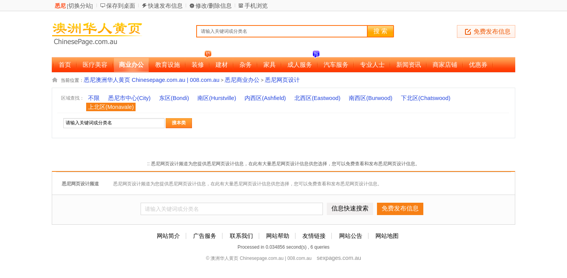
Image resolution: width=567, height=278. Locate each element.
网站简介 (168, 236)
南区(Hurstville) (216, 98)
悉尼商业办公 (242, 80)
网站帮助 (277, 236)
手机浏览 (256, 6)
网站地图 (387, 236)
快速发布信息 (165, 6)
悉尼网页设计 (282, 80)
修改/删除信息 (213, 6)
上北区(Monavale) (111, 107)
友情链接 (314, 236)
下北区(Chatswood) (425, 98)
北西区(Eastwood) (317, 98)
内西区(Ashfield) (265, 98)
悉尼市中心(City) (129, 98)
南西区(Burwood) (370, 98)
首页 (65, 64)
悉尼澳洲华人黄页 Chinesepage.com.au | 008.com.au (151, 80)
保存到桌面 (120, 6)
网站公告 (350, 236)
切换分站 (80, 6)
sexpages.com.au (339, 258)
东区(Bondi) (174, 98)
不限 (94, 98)
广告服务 (204, 236)
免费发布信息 (492, 31)
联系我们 (241, 236)
